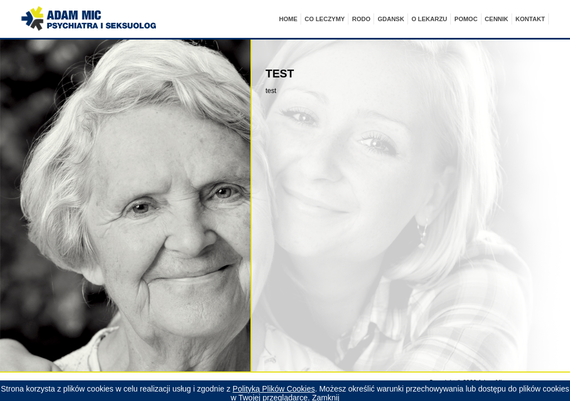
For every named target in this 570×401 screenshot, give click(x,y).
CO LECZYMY (324, 19)
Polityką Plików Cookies (274, 388)
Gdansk (390, 19)
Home (288, 19)
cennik (496, 19)
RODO (361, 19)
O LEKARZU (429, 19)
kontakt (530, 19)
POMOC (466, 19)
